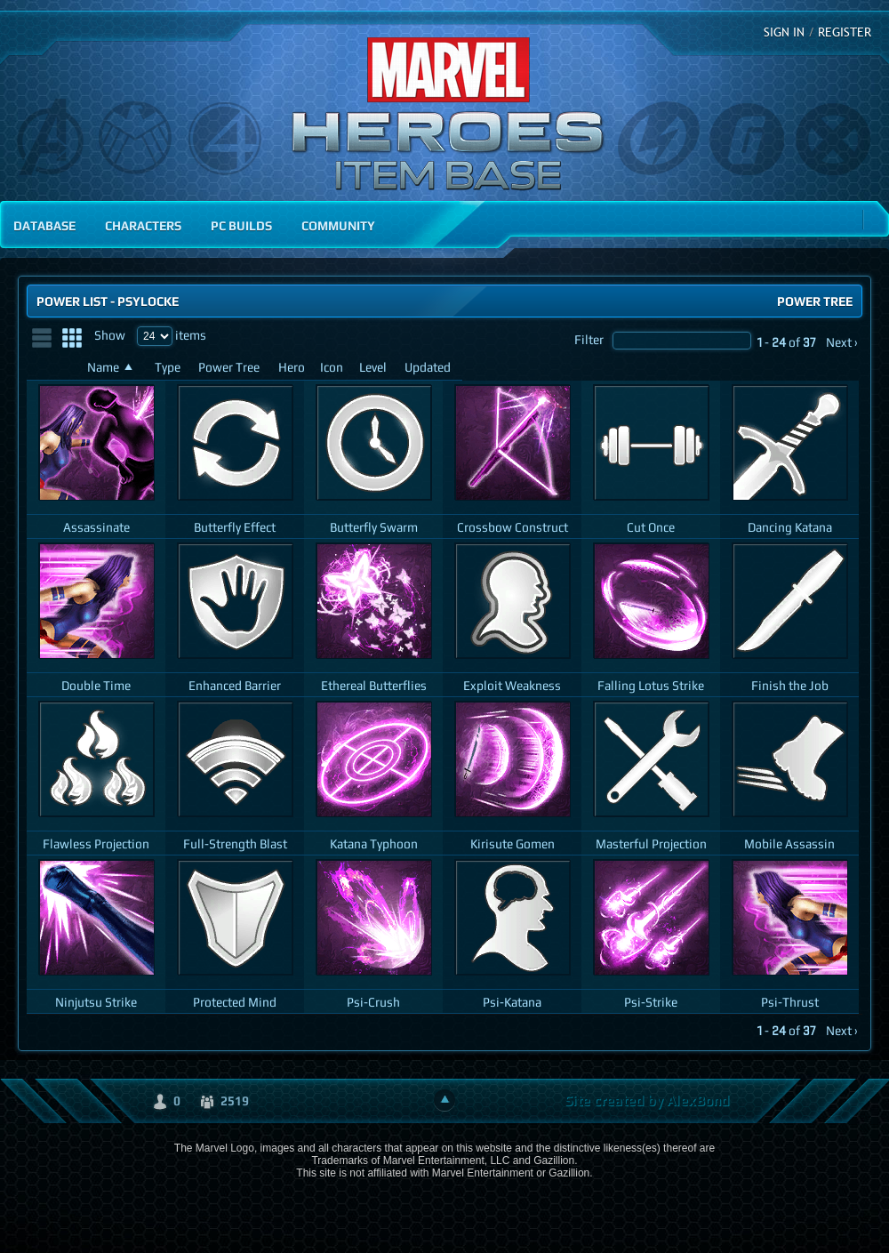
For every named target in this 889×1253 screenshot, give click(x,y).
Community (338, 225)
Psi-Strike (650, 1001)
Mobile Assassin (789, 843)
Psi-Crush (373, 1001)
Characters (143, 225)
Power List (72, 301)
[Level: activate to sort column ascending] (374, 368)
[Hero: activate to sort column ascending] (292, 368)
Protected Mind (234, 1001)
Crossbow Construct (512, 526)
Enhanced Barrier (234, 685)
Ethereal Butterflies (374, 685)
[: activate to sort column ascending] (53, 368)
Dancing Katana (790, 526)
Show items (150, 334)
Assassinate (96, 526)
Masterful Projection (651, 843)
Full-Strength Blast (235, 843)
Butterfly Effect (235, 526)
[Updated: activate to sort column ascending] (429, 368)
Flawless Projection (96, 843)
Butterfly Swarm (374, 526)
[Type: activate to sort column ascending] (169, 368)
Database (44, 225)
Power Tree (815, 301)
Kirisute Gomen (512, 843)
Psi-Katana (512, 1001)
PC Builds (241, 225)
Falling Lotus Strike (650, 685)
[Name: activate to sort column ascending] (114, 368)
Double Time (96, 685)
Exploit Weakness (512, 685)
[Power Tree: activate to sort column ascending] (231, 368)
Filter (662, 339)
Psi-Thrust (790, 1001)
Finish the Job (790, 685)
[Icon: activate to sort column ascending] (332, 368)
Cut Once (651, 526)
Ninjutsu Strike (96, 1001)
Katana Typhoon (374, 843)
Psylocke (148, 301)
